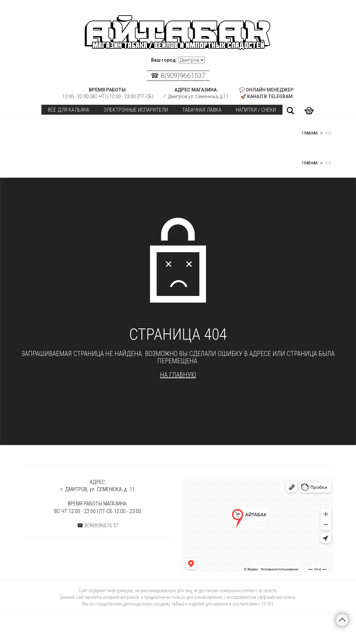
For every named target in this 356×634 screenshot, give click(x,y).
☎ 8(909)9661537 (178, 76)
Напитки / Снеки (256, 110)
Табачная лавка (202, 110)
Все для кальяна (68, 110)
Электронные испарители (136, 110)
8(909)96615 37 (102, 525)
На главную (178, 375)
